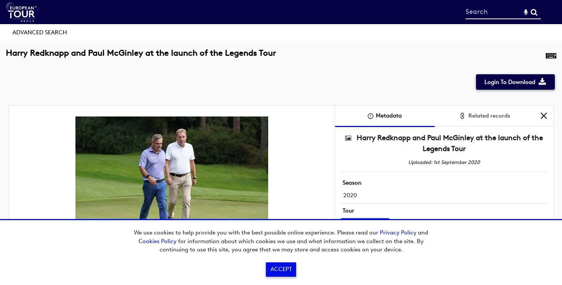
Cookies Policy (157, 241)
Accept (281, 269)
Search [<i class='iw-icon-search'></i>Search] (534, 11)
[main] (281, 153)
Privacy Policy (398, 232)
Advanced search (39, 32)
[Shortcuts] (551, 57)
